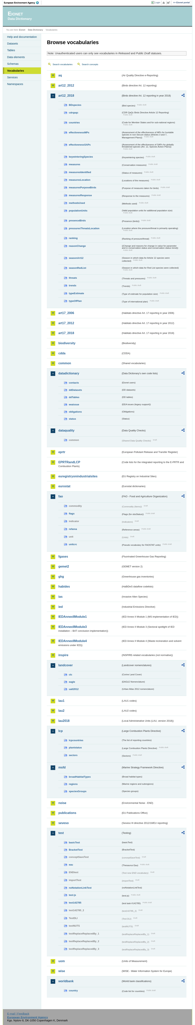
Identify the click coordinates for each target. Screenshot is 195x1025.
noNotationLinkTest (80, 887)
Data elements (16, 57)
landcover (65, 665)
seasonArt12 (76, 258)
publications (67, 812)
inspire (63, 655)
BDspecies (75, 105)
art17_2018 (66, 333)
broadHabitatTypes (80, 776)
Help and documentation (22, 36)
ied (60, 606)
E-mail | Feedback (18, 1013)
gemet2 (63, 566)
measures (74, 164)
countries (74, 122)
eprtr (61, 452)
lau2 (61, 710)
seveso (63, 823)
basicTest (74, 842)
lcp (60, 731)
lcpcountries (76, 740)
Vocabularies (15, 70)
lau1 (61, 700)
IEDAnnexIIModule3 (72, 626)
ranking (73, 238)
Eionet (22, 30)
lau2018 (64, 720)
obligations (75, 411)
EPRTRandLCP (69, 462)
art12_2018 (66, 95)
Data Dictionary (35, 30)
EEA (22, 3)
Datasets (12, 43)
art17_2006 (66, 313)
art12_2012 (66, 85)
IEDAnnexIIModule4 (72, 641)
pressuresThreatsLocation (84, 228)
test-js (72, 895)
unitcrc (73, 544)
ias (60, 596)
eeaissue (74, 404)
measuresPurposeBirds (82, 187)
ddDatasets (75, 390)
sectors (73, 755)
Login (157, 2)
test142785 (75, 902)
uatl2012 (73, 689)
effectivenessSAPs (80, 144)
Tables (11, 50)
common (64, 363)
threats (73, 277)
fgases (63, 556)
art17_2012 (66, 323)
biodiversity (66, 343)
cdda (61, 353)
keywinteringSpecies (81, 156)
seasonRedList (77, 267)
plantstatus (75, 747)
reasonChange (77, 246)
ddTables (74, 397)
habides (64, 586)
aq (60, 75)
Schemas (12, 63)
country (73, 990)
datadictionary (68, 373)
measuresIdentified (80, 172)
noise (62, 803)
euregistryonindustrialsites (77, 476)
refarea (73, 529)
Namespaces (15, 84)
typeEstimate (76, 293)
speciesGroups (77, 791)
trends (72, 285)
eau (71, 864)
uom (61, 961)
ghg (61, 576)
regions (73, 784)
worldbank (66, 981)
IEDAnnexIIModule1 (72, 616)
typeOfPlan (75, 301)
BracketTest (75, 849)
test (61, 833)
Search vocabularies (62, 64)
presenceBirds (77, 220)
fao (60, 496)
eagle (72, 681)
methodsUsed (77, 203)
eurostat (64, 486)
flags (71, 513)
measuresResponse (80, 195)
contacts (74, 382)
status (72, 418)
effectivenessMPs (79, 132)
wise (61, 971)
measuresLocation (79, 179)
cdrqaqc (73, 112)
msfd (62, 767)
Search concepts (90, 64)
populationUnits (78, 210)
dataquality (66, 430)
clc (70, 674)
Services (12, 77)
